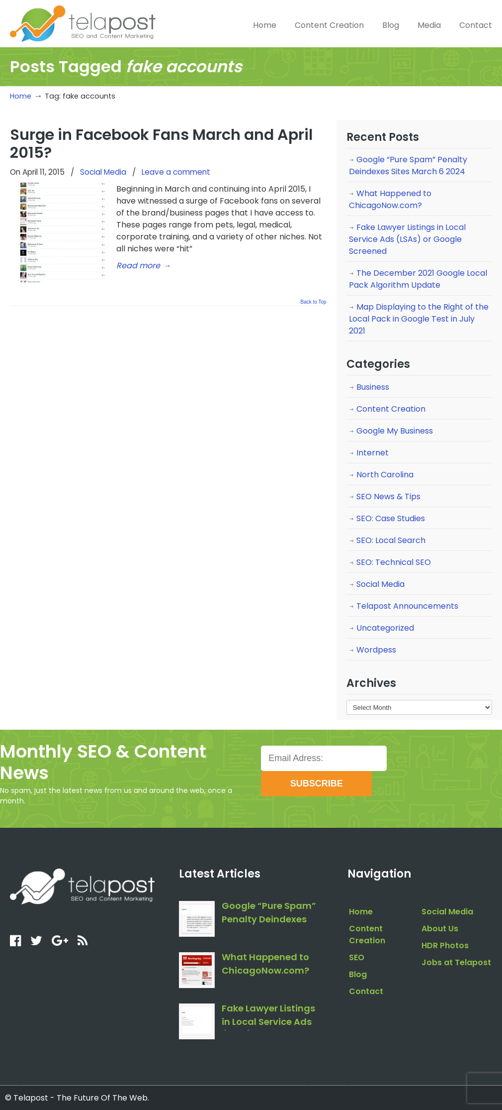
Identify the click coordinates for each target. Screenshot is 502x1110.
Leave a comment (176, 172)
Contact (366, 991)
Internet (372, 452)
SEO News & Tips (388, 496)
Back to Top (314, 302)
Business (372, 387)
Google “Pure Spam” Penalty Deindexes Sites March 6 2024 (408, 165)
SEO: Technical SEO (393, 562)
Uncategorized (385, 628)
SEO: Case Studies (390, 518)
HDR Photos (445, 945)
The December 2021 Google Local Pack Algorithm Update (418, 279)
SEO (356, 957)
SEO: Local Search (390, 540)
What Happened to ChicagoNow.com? (390, 199)
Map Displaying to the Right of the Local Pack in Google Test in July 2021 (419, 318)
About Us (439, 928)
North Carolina (385, 474)
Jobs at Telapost (456, 962)
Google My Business (394, 431)
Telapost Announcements (407, 606)
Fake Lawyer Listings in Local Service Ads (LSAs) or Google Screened (407, 239)
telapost (83, 22)
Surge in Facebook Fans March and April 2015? (161, 143)
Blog (358, 974)
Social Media (103, 172)
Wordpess (376, 650)
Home (20, 96)
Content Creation (390, 409)
